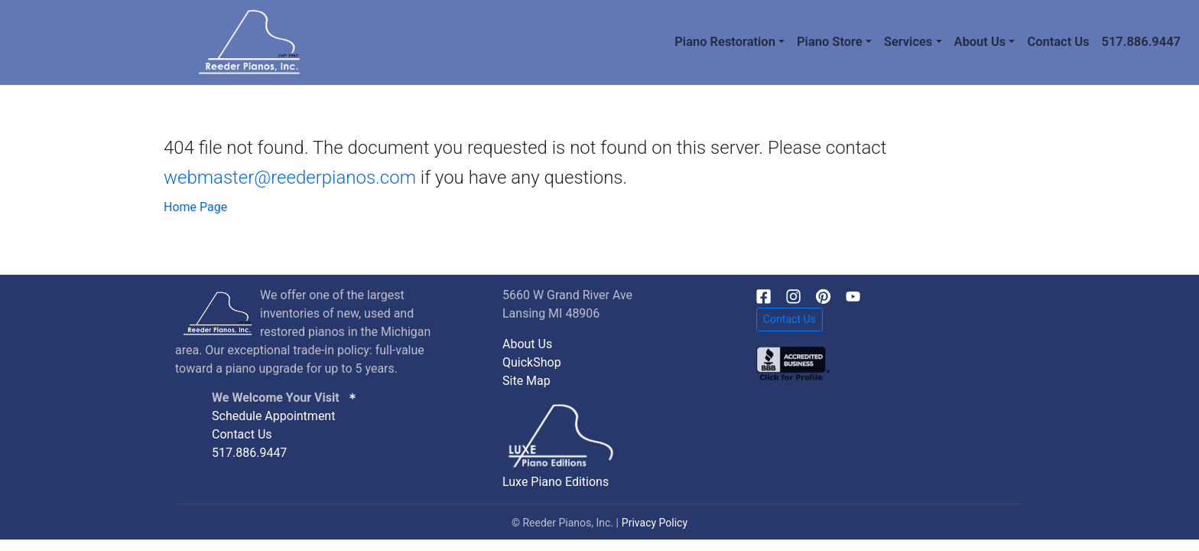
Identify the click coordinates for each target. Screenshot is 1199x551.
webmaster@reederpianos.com (290, 177)
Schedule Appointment (273, 416)
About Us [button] (980, 41)
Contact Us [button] (789, 319)
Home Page (195, 207)
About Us (527, 344)
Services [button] (908, 41)
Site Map (526, 380)
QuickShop (531, 362)
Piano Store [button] (830, 41)
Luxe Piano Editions (555, 481)
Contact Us (1058, 41)
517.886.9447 (1141, 41)
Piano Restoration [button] (724, 41)
